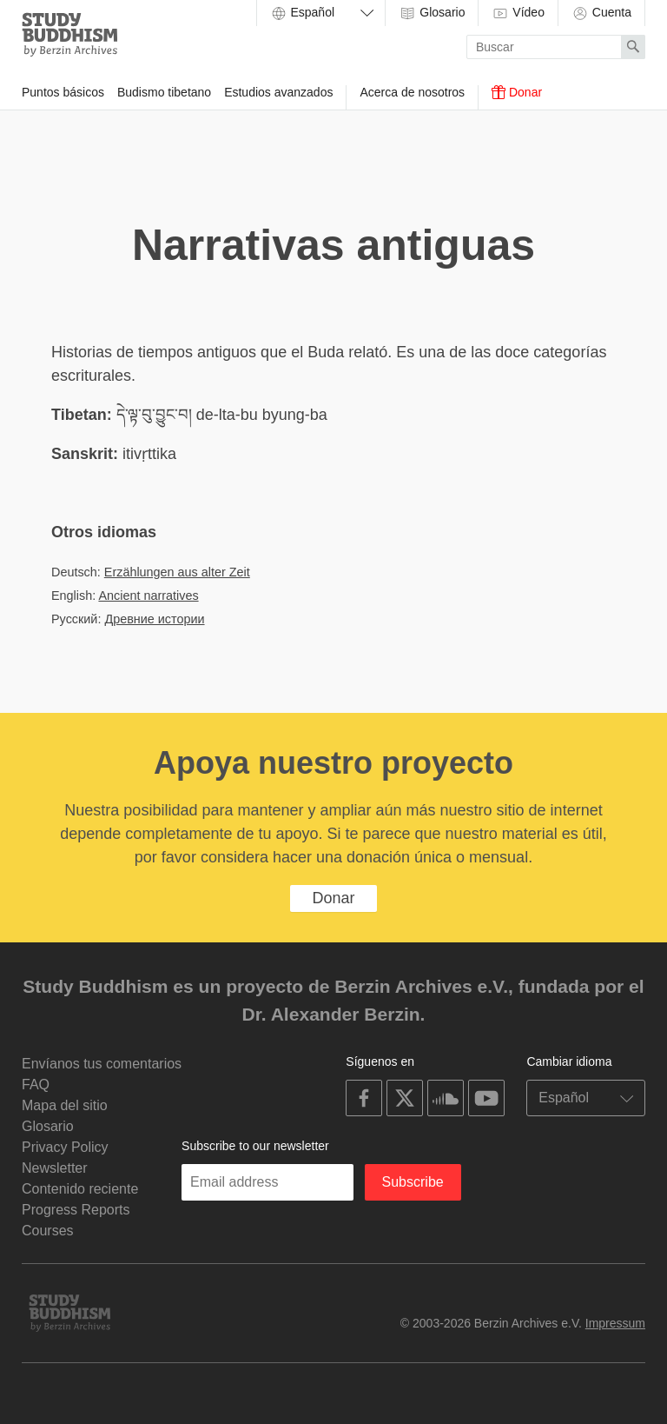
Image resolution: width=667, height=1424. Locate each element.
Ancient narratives (148, 595)
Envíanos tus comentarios (102, 1063)
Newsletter (55, 1168)
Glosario (432, 13)
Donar (517, 92)
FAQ (36, 1084)
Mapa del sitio (65, 1105)
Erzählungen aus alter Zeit (177, 572)
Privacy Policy (65, 1147)
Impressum (615, 1323)
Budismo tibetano (164, 92)
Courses (48, 1230)
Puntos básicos (63, 92)
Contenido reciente (80, 1188)
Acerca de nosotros (412, 92)
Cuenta (601, 13)
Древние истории (154, 619)
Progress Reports (76, 1209)
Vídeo (518, 13)
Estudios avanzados (278, 92)
